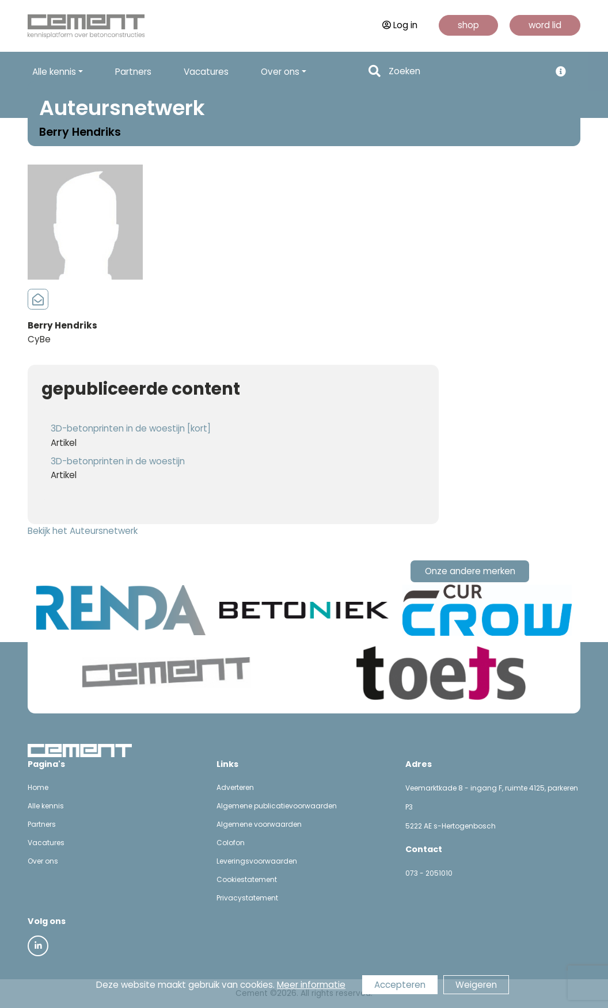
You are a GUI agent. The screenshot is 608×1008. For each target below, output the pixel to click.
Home (38, 787)
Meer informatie (311, 985)
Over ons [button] (280, 72)
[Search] (466, 71)
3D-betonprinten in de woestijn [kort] (131, 428)
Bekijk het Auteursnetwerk (83, 531)
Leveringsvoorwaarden (256, 861)
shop (468, 25)
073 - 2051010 (429, 873)
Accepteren (399, 985)
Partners (133, 72)
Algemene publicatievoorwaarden (276, 806)
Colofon (230, 842)
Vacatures (206, 72)
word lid (545, 25)
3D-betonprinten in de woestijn (118, 461)
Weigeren (476, 985)
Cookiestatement (246, 879)
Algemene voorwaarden (259, 824)
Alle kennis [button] (54, 72)
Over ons (43, 861)
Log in (399, 25)
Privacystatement (247, 898)
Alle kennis (46, 806)
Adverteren (235, 787)
